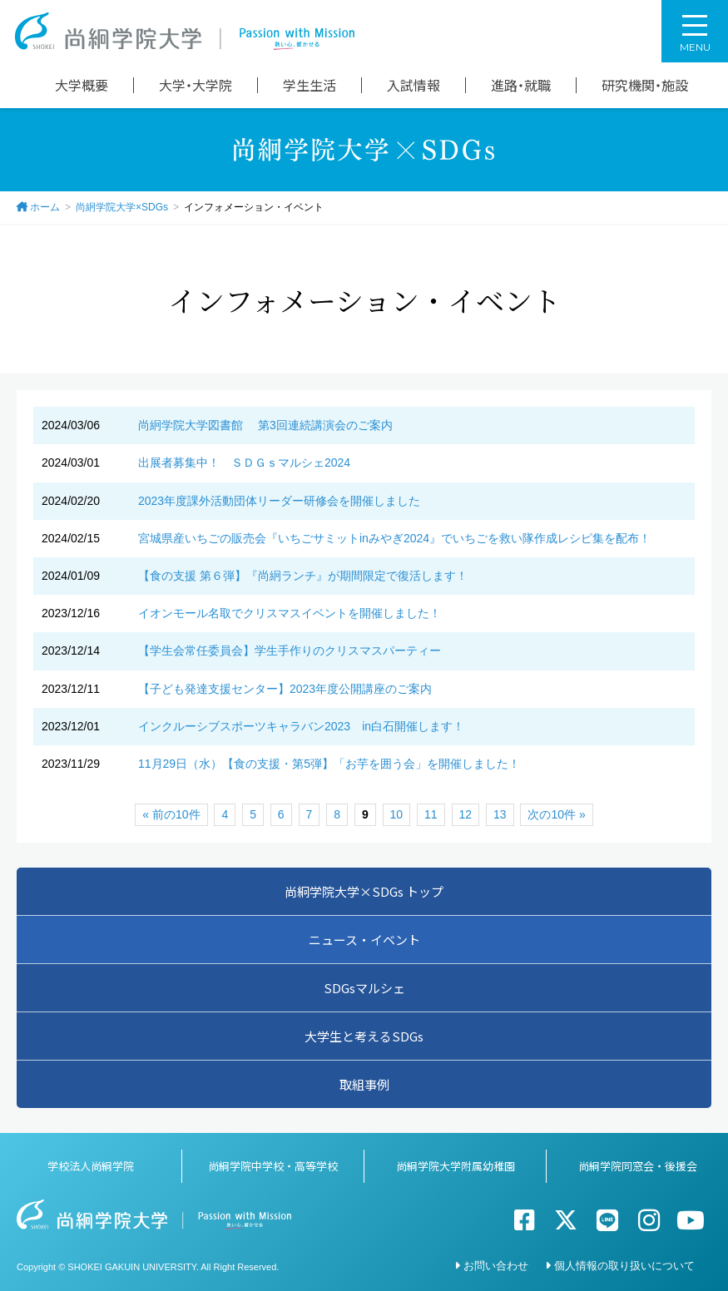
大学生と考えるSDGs (364, 1036)
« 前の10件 (171, 814)
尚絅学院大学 (184, 31)
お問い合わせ (495, 1265)
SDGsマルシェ (364, 988)
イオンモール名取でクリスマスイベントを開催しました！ (289, 613)
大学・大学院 (195, 85)
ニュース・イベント (364, 939)
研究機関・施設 (645, 85)
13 (500, 814)
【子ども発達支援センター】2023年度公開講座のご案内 (285, 688)
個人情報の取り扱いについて (624, 1265)
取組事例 (364, 1084)
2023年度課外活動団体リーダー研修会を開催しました (279, 500)
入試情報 (413, 85)
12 (466, 814)
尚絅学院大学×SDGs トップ (364, 891)
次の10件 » (556, 814)
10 (397, 814)
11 (431, 814)
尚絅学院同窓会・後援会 (637, 1166)
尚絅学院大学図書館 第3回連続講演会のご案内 (265, 425)
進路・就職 (521, 85)
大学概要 (81, 85)
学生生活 (309, 85)
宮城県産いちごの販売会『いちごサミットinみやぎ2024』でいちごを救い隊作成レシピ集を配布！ (394, 538)
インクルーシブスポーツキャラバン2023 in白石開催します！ (301, 726)
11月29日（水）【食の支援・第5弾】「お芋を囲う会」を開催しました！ (329, 763)
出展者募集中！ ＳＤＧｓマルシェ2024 (244, 462)
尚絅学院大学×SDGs (122, 207)
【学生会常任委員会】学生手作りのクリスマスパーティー (289, 650)
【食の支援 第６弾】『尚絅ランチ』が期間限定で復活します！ (303, 575)
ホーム (45, 207)
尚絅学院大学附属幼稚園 (455, 1166)
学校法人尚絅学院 (90, 1166)
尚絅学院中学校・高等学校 (273, 1166)
